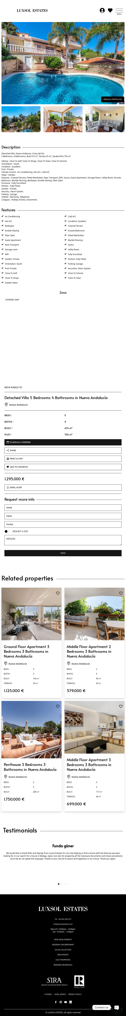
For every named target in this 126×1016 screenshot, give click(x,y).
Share (11, 450)
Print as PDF (15, 458)
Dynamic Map (12, 299)
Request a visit (20, 531)
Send (62, 553)
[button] (119, 10)
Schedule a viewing (19, 442)
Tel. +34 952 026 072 (63, 919)
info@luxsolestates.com (63, 924)
